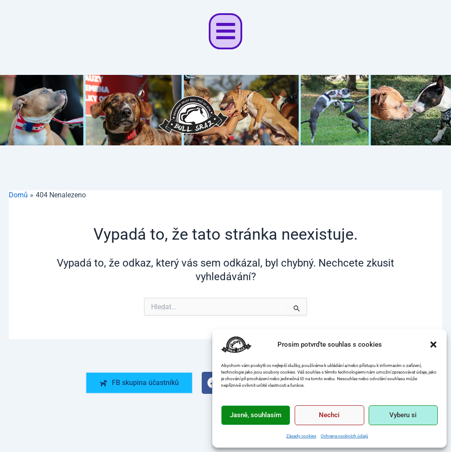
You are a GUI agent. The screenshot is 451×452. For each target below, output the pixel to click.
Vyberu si (403, 415)
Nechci (329, 415)
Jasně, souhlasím (255, 415)
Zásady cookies (301, 435)
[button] (433, 344)
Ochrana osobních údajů (344, 435)
